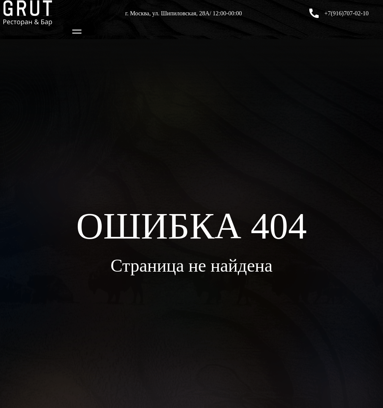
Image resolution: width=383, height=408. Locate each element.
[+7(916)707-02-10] (314, 13)
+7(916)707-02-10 (346, 13)
